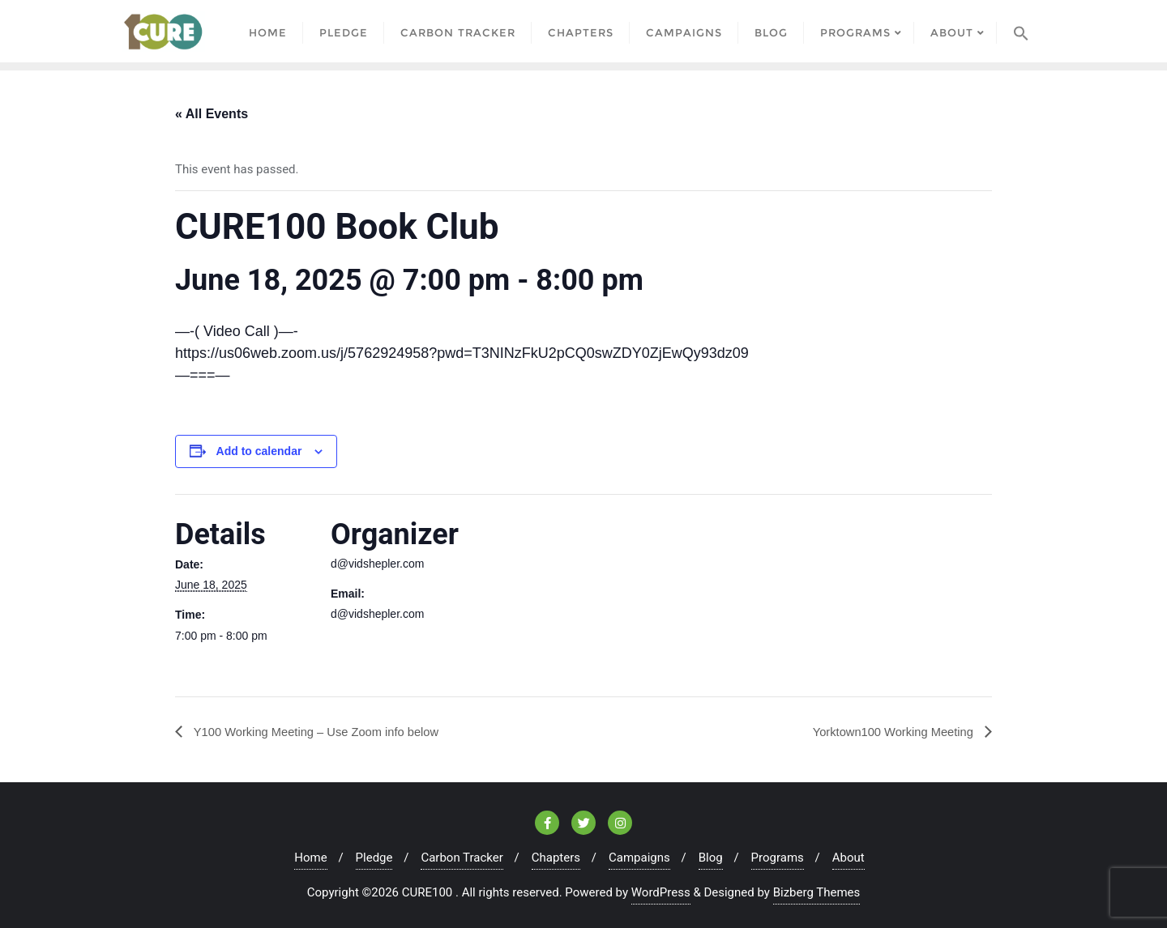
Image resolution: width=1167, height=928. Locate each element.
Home (310, 856)
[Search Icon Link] (1021, 30)
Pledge (374, 856)
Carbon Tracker (461, 856)
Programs (777, 856)
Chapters (556, 856)
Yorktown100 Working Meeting (887, 730)
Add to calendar (259, 450)
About (848, 856)
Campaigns (639, 856)
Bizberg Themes (817, 891)
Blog (711, 856)
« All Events (211, 112)
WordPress (660, 891)
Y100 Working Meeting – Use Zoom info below (325, 730)
